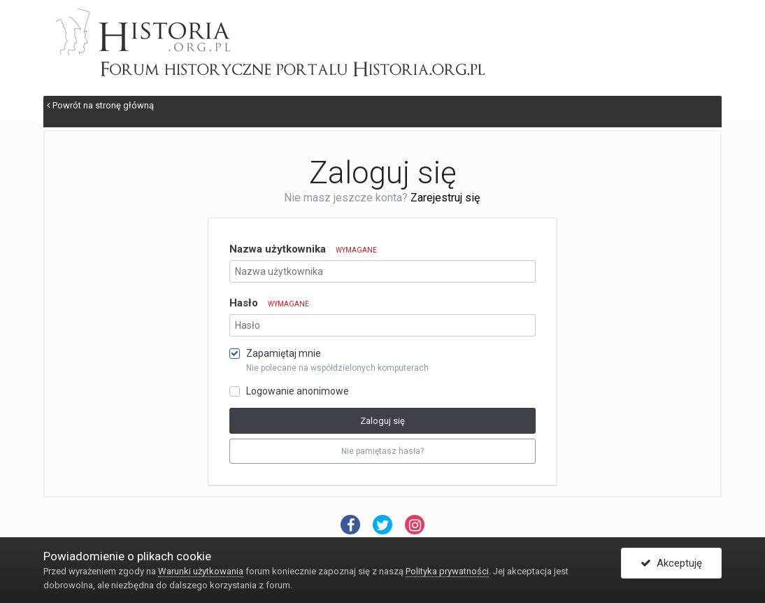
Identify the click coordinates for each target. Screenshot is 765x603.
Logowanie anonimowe (297, 391)
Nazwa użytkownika (303, 249)
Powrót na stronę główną (100, 105)
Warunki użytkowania (200, 571)
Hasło (269, 303)
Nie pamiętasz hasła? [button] (382, 451)
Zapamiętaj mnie (283, 353)
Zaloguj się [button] (382, 421)
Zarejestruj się (445, 197)
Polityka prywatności (447, 571)
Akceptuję (671, 563)
